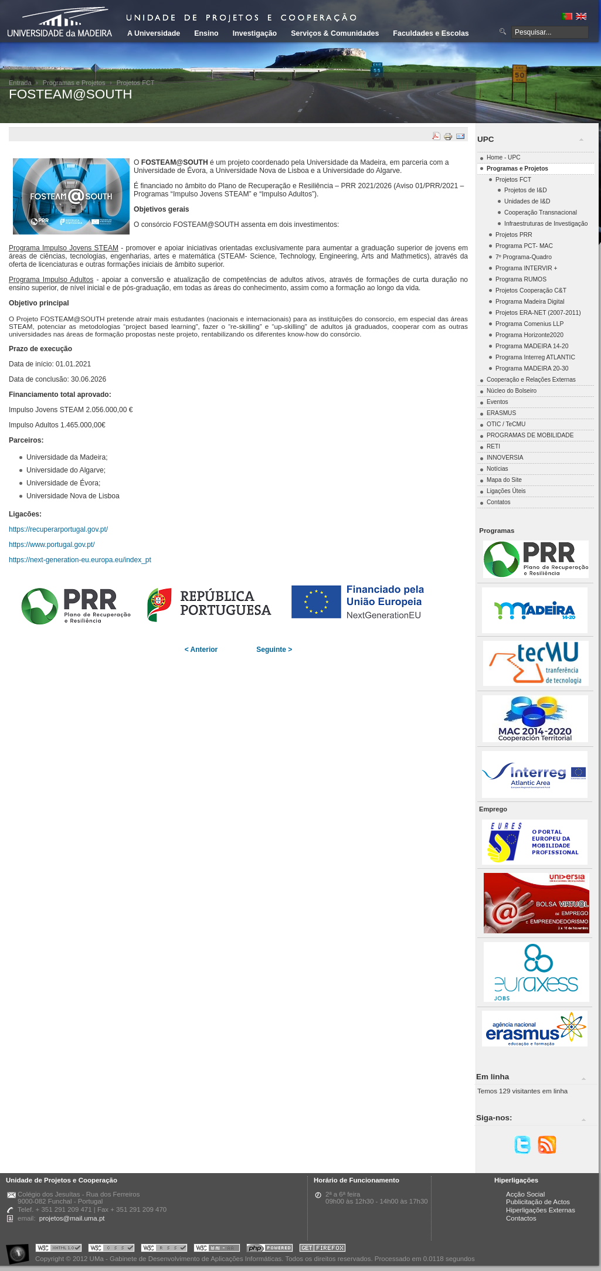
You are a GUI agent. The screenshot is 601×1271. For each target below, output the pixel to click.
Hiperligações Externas (540, 1210)
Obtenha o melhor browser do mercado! (322, 1249)
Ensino (206, 33)
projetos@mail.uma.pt (72, 1218)
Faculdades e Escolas (430, 33)
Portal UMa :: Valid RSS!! (164, 1249)
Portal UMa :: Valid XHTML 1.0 (58, 1249)
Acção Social (525, 1194)
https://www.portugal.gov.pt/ (52, 545)
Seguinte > (274, 649)
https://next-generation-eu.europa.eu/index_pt (80, 560)
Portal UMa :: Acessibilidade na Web (20, 1249)
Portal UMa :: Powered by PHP (269, 1249)
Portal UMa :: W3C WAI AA (216, 1249)
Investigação (255, 33)
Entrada (20, 82)
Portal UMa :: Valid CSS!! (111, 1249)
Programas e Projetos (74, 82)
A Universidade (153, 33)
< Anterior (201, 649)
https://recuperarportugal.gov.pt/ (58, 529)
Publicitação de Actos (538, 1201)
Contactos (521, 1218)
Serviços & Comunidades (335, 33)
